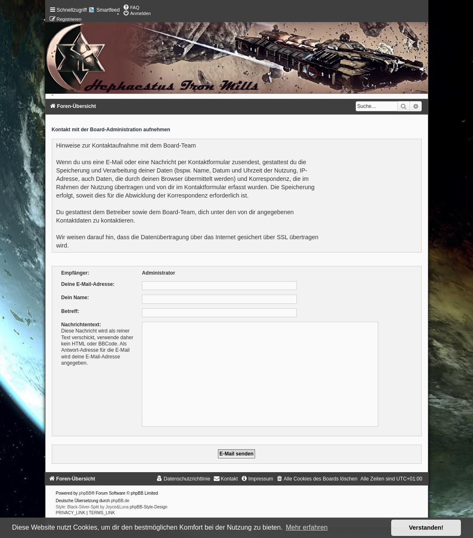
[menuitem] (131, 7)
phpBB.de (120, 500)
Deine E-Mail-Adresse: (88, 284)
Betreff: (70, 311)
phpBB (85, 493)
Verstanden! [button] (426, 527)
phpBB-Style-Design (148, 507)
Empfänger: (75, 273)
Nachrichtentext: (81, 325)
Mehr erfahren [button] (307, 527)
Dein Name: (75, 297)
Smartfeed (108, 10)
